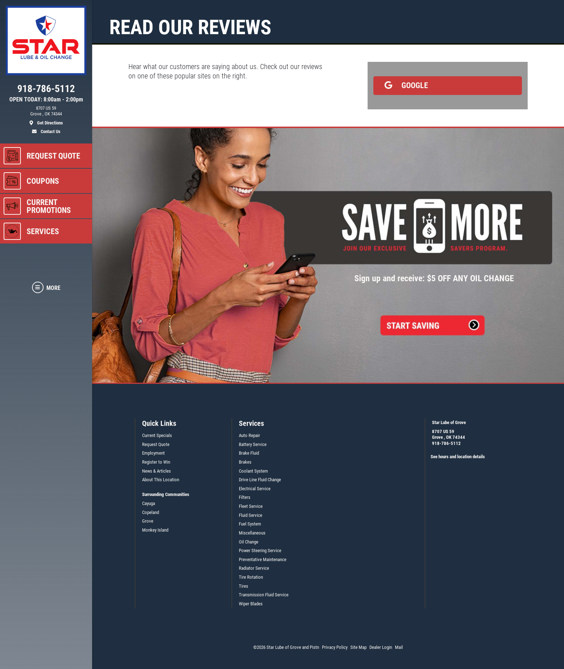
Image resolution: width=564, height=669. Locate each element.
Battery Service (253, 444)
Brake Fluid (249, 453)
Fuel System (250, 524)
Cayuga (148, 503)
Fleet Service (251, 506)
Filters (244, 497)
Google (403, 85)
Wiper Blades (251, 603)
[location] (46, 115)
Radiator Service (254, 568)
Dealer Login (380, 647)
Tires (243, 586)
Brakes (245, 462)
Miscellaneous (252, 533)
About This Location (160, 479)
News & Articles (156, 471)
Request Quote (155, 444)
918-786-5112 (446, 443)
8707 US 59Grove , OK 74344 (448, 434)
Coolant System (253, 471)
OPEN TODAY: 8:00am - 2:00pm (46, 100)
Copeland (150, 512)
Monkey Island (155, 530)
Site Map (358, 647)
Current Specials (157, 435)
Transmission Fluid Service (263, 594)
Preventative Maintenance (262, 559)
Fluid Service (250, 515)
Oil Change (248, 542)
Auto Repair (249, 435)
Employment (153, 453)
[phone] (46, 90)
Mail (399, 647)
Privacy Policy (334, 647)
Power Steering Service (260, 550)
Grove (147, 521)
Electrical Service (254, 488)
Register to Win (156, 462)
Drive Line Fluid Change (260, 479)
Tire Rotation (251, 577)
